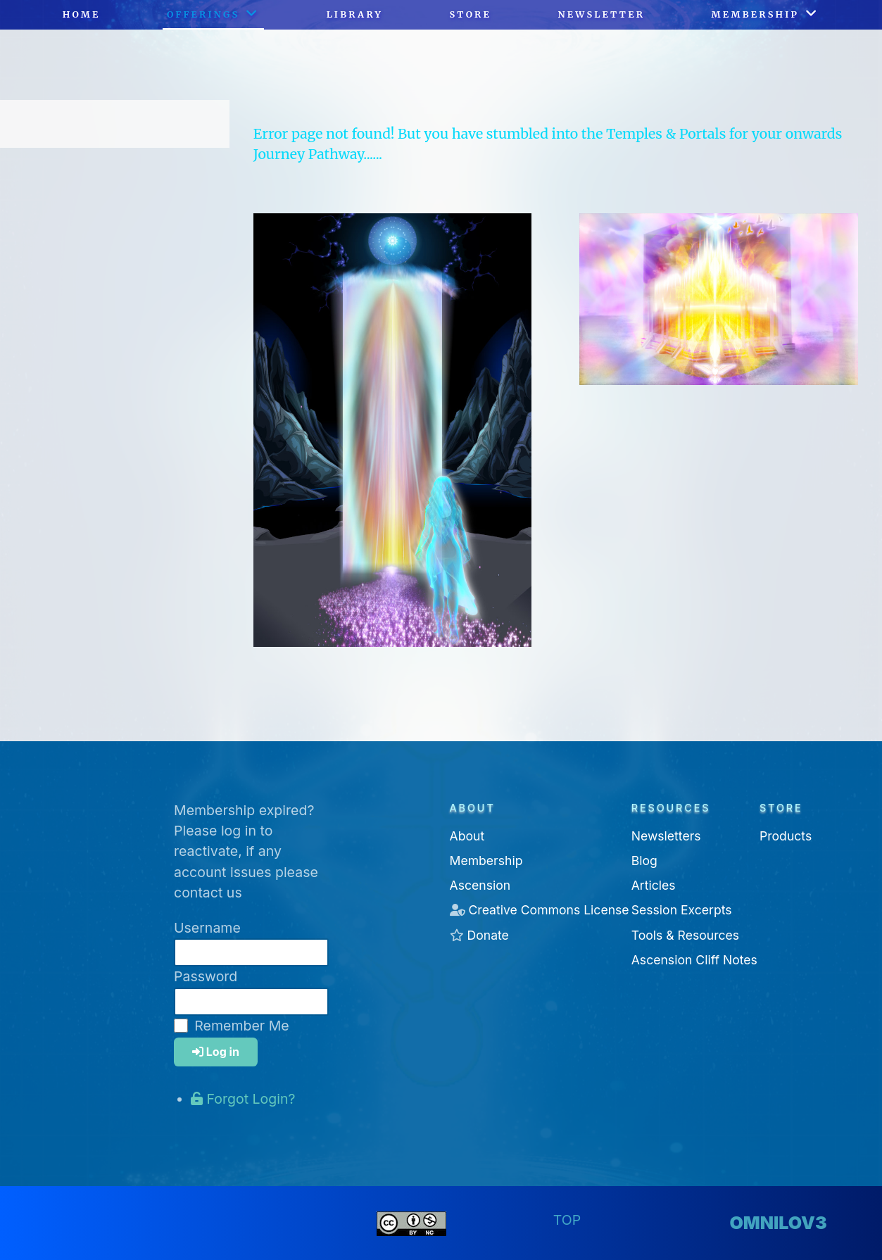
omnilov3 (777, 1222)
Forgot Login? (243, 1098)
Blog (644, 860)
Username (207, 927)
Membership (486, 860)
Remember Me (241, 1025)
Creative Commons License (548, 909)
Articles (653, 885)
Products (786, 836)
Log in (215, 1052)
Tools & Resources (685, 935)
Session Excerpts (681, 909)
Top (567, 1219)
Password (205, 976)
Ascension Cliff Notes (694, 959)
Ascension (480, 885)
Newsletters (666, 836)
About (467, 836)
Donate (487, 935)
